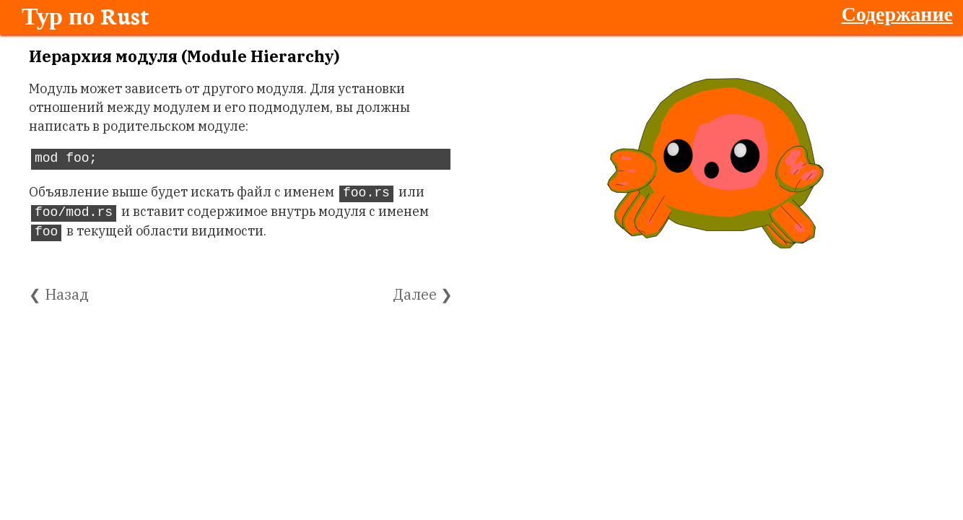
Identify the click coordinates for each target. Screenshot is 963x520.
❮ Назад (59, 294)
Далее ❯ (423, 294)
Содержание (897, 13)
